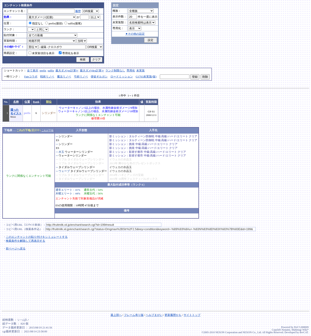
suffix (51, 70)
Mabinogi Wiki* (300, 329)
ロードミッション (121, 76)
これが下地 (47, 130)
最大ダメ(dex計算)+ (92, 70)
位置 (27, 101)
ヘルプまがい (154, 315)
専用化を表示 (69, 53)
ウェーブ (64, 171)
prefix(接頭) (54, 23)
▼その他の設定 (135, 33)
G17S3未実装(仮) (146, 76)
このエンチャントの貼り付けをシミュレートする (37, 236)
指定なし (36, 23)
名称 (16, 101)
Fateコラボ (30, 76)
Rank (36, 101)
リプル (63, 159)
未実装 (140, 70)
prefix (43, 70)
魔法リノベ (64, 76)
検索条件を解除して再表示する (25, 240)
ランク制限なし (115, 70)
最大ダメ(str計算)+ (67, 70)
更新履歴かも (173, 315)
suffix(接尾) (73, 23)
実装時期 (151, 101)
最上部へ (116, 315)
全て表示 (32, 70)
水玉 (61, 151)
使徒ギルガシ (99, 76)
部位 (49, 101)
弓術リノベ (81, 76)
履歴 (78, 11)
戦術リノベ (47, 76)
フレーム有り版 (134, 315)
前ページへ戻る (15, 248)
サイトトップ (192, 315)
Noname (285, 329)
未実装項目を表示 (41, 53)
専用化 (131, 70)
